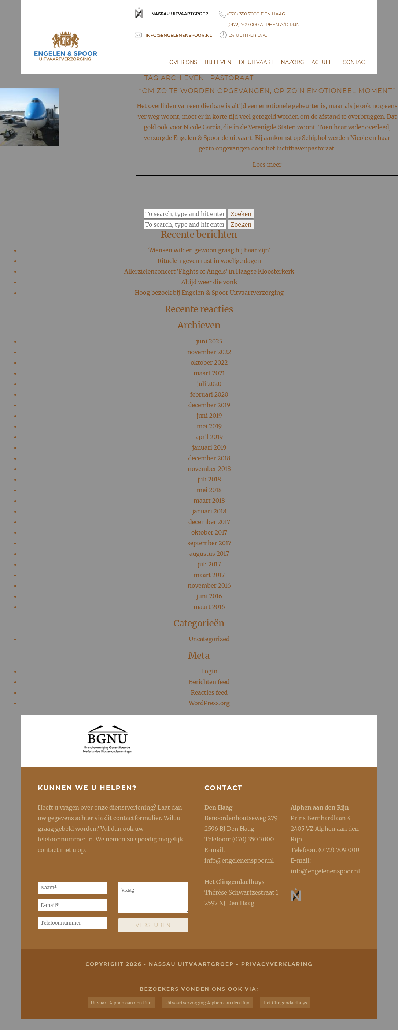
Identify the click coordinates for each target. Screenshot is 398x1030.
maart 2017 (209, 575)
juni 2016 (209, 596)
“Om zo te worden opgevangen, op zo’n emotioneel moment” (267, 91)
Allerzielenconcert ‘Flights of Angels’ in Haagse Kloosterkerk (209, 271)
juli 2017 (209, 564)
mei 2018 (209, 490)
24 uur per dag (244, 34)
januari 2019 (209, 447)
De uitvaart (256, 62)
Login (209, 671)
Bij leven (217, 62)
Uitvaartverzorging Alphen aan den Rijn (208, 1002)
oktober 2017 (209, 532)
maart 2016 (209, 606)
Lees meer (267, 164)
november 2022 (209, 352)
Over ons (183, 62)
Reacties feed (209, 692)
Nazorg (292, 62)
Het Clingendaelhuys (234, 881)
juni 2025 (209, 341)
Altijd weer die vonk (209, 282)
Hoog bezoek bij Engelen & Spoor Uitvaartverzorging (209, 292)
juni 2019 (209, 415)
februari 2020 (209, 394)
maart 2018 (209, 500)
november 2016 (209, 585)
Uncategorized (209, 639)
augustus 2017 (209, 553)
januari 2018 (209, 511)
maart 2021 (209, 373)
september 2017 (209, 543)
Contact (355, 62)
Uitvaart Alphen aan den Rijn (121, 1002)
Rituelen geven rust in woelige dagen (209, 260)
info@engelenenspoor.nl (239, 860)
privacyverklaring (277, 964)
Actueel (324, 62)
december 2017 (209, 521)
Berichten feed (209, 681)
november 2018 (209, 468)
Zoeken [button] (241, 213)
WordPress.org (209, 703)
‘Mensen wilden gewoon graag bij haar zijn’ (209, 250)
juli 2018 (209, 479)
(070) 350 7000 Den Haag (252, 14)
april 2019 (209, 436)
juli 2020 (209, 383)
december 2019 (209, 405)
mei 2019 (209, 426)
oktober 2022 (209, 362)
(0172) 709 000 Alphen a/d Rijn (263, 24)
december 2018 (209, 458)
